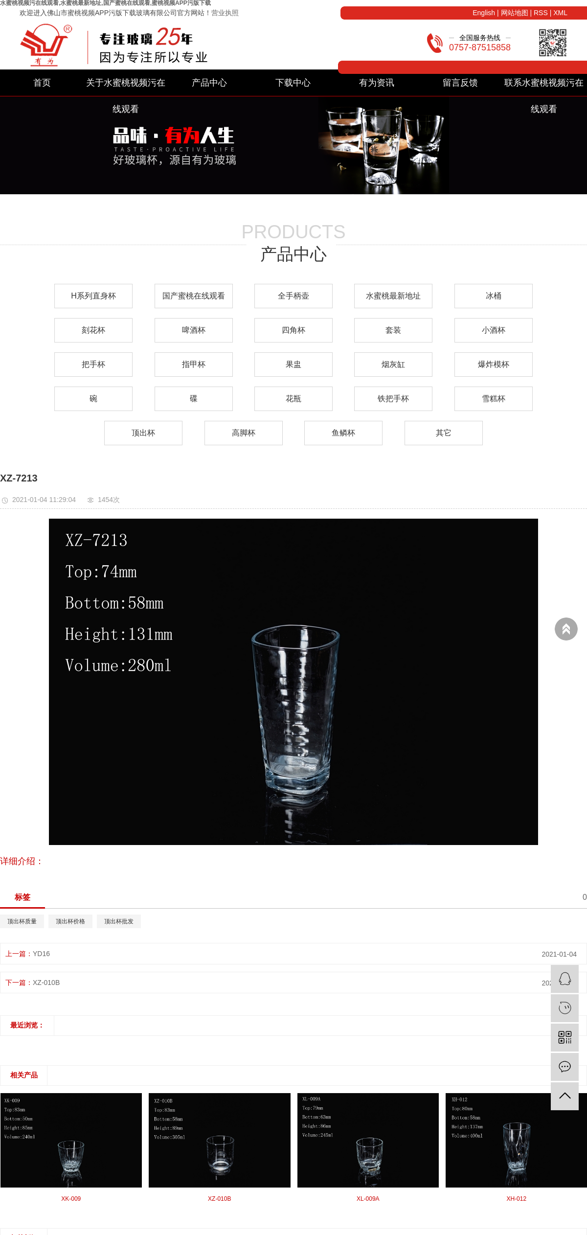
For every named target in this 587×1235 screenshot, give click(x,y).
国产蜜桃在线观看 (193, 296)
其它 (444, 433)
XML (560, 13)
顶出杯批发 (119, 921)
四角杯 (293, 330)
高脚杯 (243, 433)
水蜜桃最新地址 (393, 296)
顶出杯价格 (70, 921)
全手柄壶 (293, 296)
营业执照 (225, 13)
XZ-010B (46, 982)
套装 (393, 330)
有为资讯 (376, 83)
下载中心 (293, 83)
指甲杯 (193, 364)
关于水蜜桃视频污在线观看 (125, 87)
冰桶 (493, 296)
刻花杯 (93, 330)
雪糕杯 (493, 398)
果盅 (293, 364)
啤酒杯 (193, 330)
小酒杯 (493, 330)
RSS (541, 13)
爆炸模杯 (493, 364)
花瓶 (293, 398)
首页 (42, 83)
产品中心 (209, 83)
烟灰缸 (393, 364)
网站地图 (514, 13)
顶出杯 (143, 433)
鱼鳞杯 (343, 433)
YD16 (41, 954)
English (484, 13)
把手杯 (93, 364)
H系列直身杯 (93, 296)
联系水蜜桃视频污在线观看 (544, 87)
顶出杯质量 (22, 921)
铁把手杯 (393, 398)
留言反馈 (460, 83)
